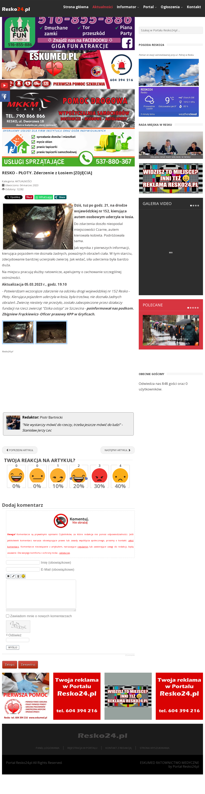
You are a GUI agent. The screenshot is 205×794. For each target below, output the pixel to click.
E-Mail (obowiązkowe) (57, 589)
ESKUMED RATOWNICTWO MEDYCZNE (169, 782)
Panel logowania (47, 767)
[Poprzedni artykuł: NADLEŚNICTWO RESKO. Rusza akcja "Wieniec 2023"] (19, 469)
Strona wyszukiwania (154, 767)
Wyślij (12, 667)
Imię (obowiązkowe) (56, 582)
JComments (130, 675)
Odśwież (14, 655)
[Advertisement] (68, 403)
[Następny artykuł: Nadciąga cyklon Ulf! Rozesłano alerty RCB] (117, 469)
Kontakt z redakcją (119, 767)
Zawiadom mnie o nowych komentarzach (41, 635)
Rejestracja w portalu (82, 767)
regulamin (82, 566)
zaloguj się (64, 572)
